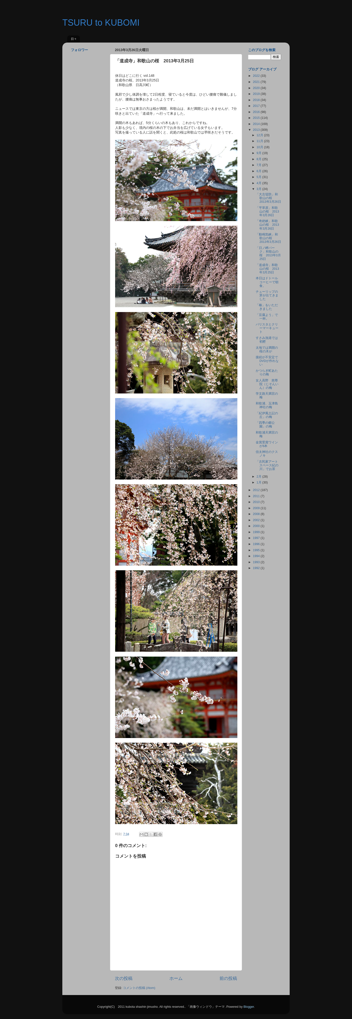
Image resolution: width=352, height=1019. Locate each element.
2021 (257, 82)
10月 (260, 147)
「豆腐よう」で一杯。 (267, 316)
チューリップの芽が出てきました (267, 295)
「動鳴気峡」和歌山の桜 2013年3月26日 (268, 238)
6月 (260, 171)
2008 (257, 514)
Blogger (248, 1006)
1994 (257, 556)
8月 (260, 159)
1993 (257, 562)
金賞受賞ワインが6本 (267, 444)
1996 (257, 544)
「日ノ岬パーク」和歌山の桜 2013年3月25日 (268, 253)
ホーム (176, 978)
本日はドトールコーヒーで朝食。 (267, 282)
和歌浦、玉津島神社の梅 (267, 405)
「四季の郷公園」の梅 (265, 424)
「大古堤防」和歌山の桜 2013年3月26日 (268, 198)
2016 (257, 112)
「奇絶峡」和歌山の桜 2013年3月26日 (267, 224)
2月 (260, 476)
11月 (260, 141)
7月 (260, 165)
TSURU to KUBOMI (101, 23)
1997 (257, 538)
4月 (260, 183)
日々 (74, 39)
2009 (257, 508)
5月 (260, 177)
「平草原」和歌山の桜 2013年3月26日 (267, 211)
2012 (257, 490)
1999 (257, 532)
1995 (257, 550)
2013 (257, 130)
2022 (257, 76)
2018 (257, 100)
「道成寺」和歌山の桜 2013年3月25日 (267, 268)
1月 (260, 482)
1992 (257, 568)
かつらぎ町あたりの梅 (267, 372)
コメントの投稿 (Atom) (139, 988)
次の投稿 (123, 978)
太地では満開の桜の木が (267, 349)
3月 (260, 189)
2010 (257, 502)
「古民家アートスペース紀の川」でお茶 (267, 465)
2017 (257, 106)
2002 (257, 520)
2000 (257, 526)
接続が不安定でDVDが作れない (267, 361)
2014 (257, 124)
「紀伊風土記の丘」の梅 (267, 415)
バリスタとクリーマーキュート (267, 328)
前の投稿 (228, 978)
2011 (257, 496)
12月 (260, 135)
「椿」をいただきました (267, 307)
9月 (260, 153)
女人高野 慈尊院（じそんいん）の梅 (267, 384)
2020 (257, 88)
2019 (257, 94)
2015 (257, 118)
